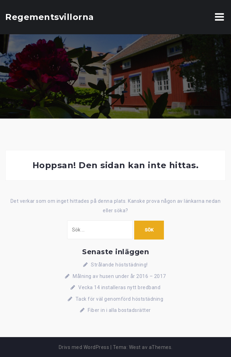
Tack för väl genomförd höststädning (119, 299)
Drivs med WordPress (84, 347)
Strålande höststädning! (119, 264)
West (135, 347)
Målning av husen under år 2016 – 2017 (119, 276)
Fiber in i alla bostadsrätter (119, 310)
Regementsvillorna (49, 17)
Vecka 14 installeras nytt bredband (119, 287)
